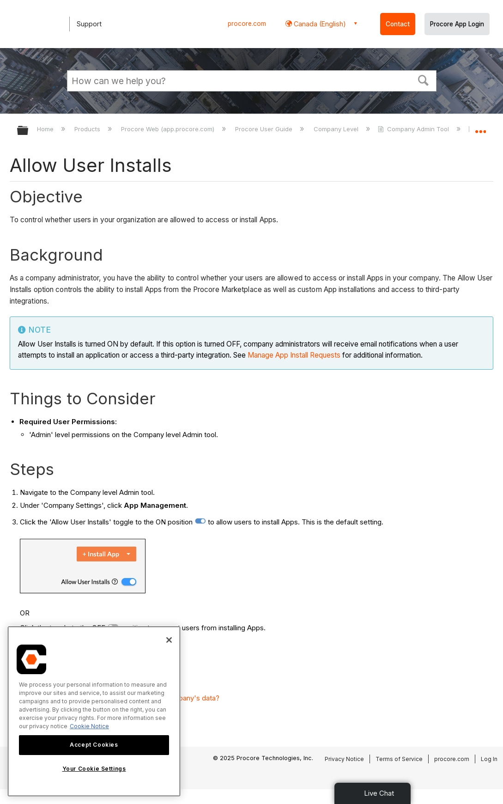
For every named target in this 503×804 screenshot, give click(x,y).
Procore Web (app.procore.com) (168, 129)
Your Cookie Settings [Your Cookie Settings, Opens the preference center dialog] (94, 768)
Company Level (337, 129)
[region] (94, 711)
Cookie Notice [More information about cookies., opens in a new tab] (89, 726)
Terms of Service (399, 758)
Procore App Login (457, 24)
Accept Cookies (94, 744)
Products (88, 129)
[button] (423, 79)
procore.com (247, 23)
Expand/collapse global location (480, 127)
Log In (489, 758)
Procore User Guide (264, 129)
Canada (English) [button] (319, 24)
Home (46, 129)
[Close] (169, 640)
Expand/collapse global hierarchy (28, 131)
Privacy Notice (344, 758)
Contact (398, 24)
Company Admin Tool (414, 129)
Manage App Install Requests (294, 355)
